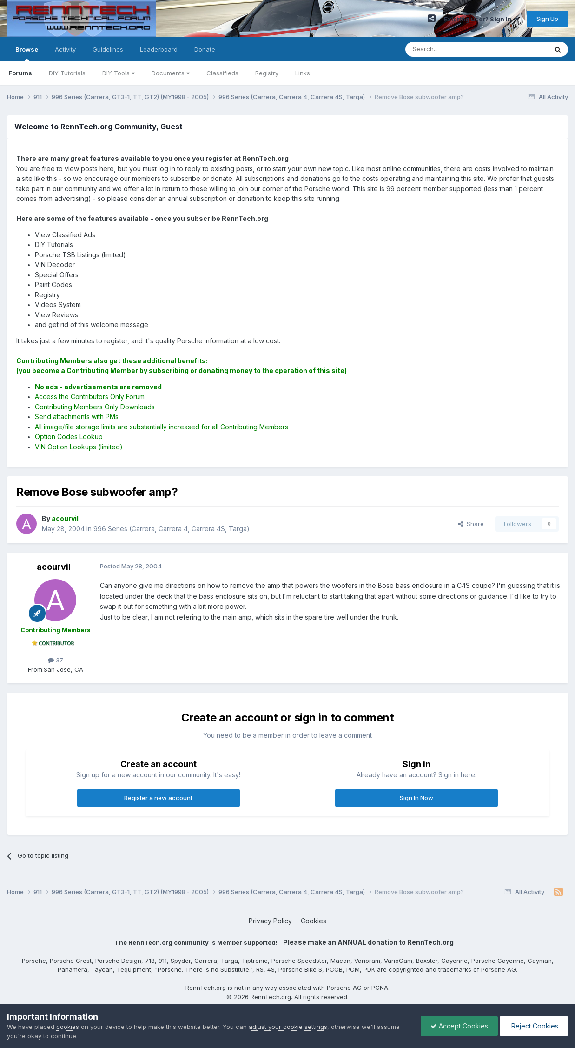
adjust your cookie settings (288, 1026)
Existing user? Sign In (481, 19)
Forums (20, 73)
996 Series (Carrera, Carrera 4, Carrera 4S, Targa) (171, 529)
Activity (65, 49)
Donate (204, 49)
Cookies (313, 921)
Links (302, 73)
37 (55, 660)
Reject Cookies (533, 1026)
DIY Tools (118, 73)
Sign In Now (416, 797)
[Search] (452, 49)
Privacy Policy (270, 921)
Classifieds (222, 73)
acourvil (54, 567)
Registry (266, 73)
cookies (67, 1026)
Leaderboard (159, 49)
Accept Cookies (459, 1026)
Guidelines (108, 49)
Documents (171, 73)
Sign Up (547, 18)
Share (471, 523)
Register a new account (158, 797)
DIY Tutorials (67, 73)
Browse (26, 53)
